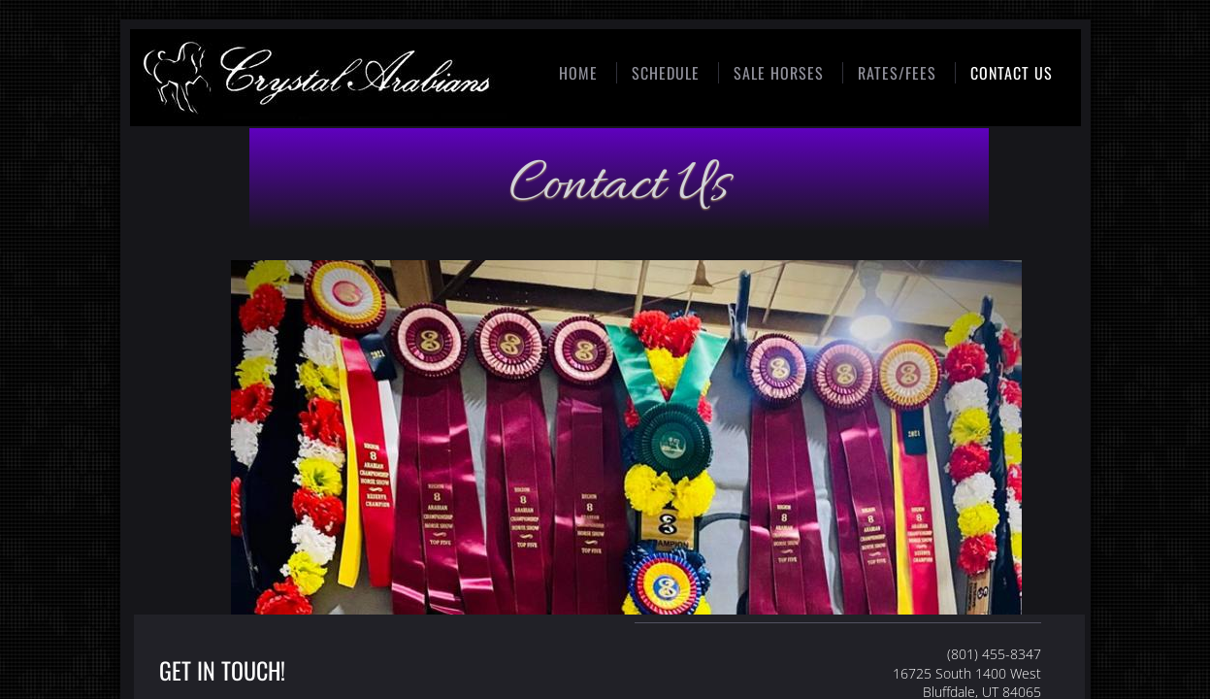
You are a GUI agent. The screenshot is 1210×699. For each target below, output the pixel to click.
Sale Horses (779, 72)
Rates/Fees (897, 72)
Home (578, 72)
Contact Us (1011, 72)
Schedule (666, 72)
